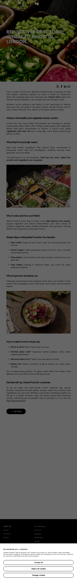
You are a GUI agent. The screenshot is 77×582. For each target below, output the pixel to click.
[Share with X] (57, 86)
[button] (7, 4)
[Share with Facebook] (61, 86)
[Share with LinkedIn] (65, 86)
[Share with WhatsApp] (69, 86)
